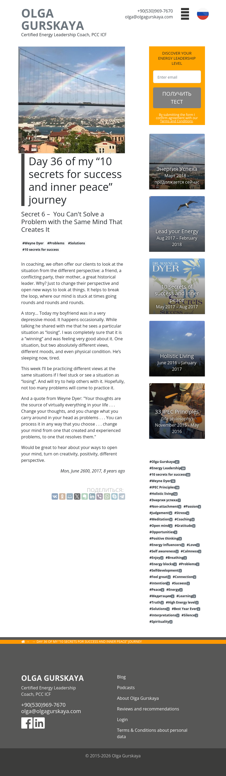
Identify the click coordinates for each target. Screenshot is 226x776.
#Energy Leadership (168, 468)
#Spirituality (161, 622)
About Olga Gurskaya (138, 698)
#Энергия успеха (165, 500)
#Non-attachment (166, 506)
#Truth (157, 602)
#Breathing (176, 558)
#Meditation (161, 519)
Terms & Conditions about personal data (152, 733)
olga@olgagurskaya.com (149, 17)
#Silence (190, 615)
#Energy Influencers (167, 545)
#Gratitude (185, 526)
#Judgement (161, 513)
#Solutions (76, 243)
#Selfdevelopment (166, 570)
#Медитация (162, 596)
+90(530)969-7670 (155, 11)
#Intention (160, 583)
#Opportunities (163, 532)
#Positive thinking (166, 538)
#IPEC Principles (165, 487)
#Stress (181, 513)
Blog (121, 677)
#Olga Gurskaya (164, 462)
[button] (185, 13)
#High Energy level (182, 602)
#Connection (184, 577)
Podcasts (126, 687)
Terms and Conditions (176, 121)
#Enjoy (157, 558)
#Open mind (161, 526)
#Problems (55, 243)
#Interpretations (164, 615)
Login (122, 719)
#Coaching (185, 519)
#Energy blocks (163, 564)
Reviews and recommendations (148, 709)
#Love (193, 545)
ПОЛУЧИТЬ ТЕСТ (176, 97)
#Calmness (191, 551)
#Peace (157, 590)
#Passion (192, 506)
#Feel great (160, 577)
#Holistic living (164, 494)
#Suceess (181, 583)
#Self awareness (164, 551)
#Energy (174, 590)
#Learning (186, 596)
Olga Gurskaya (52, 19)
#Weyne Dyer (33, 243)
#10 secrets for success (40, 249)
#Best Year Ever (186, 609)
